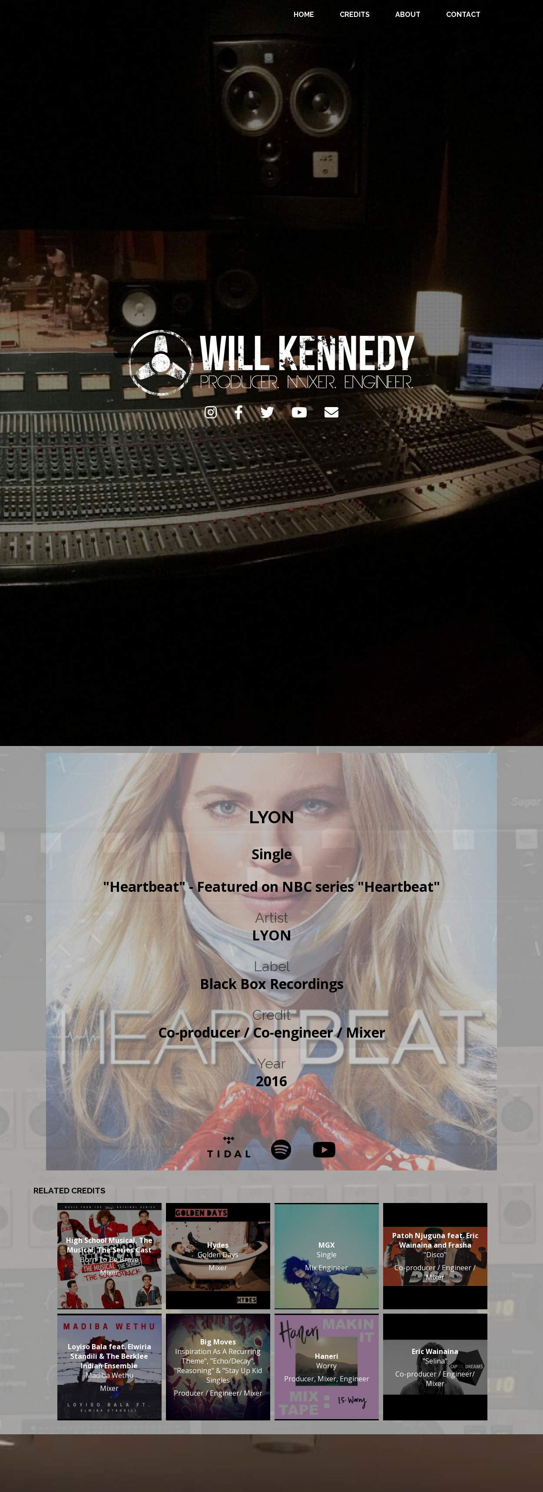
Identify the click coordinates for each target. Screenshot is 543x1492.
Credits (355, 14)
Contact (463, 14)
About (407, 14)
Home (304, 14)
